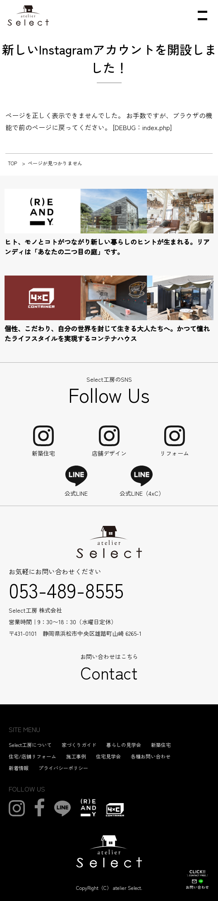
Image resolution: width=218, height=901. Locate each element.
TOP (12, 162)
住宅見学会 (108, 756)
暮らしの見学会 (123, 744)
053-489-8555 (66, 589)
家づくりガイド (79, 744)
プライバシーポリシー (63, 767)
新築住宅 (161, 744)
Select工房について (30, 744)
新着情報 (19, 767)
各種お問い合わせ (150, 756)
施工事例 (76, 756)
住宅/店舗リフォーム (32, 756)
